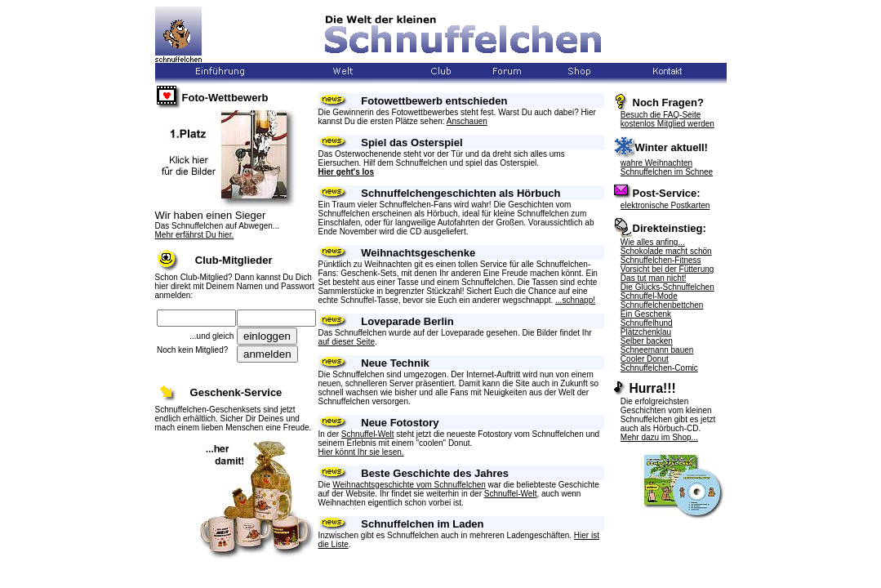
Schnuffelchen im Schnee (667, 171)
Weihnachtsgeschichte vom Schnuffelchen (409, 484)
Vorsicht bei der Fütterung (667, 269)
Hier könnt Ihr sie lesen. (361, 452)
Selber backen (647, 340)
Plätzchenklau (646, 331)
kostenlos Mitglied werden (667, 123)
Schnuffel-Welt (367, 434)
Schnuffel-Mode (649, 296)
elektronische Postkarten (665, 205)
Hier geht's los (346, 171)
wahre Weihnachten (656, 162)
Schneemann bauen (657, 349)
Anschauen (467, 121)
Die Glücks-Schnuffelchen (667, 287)
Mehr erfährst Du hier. (194, 234)
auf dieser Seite (347, 341)
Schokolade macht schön (666, 251)
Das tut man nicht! (654, 278)
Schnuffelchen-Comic (659, 367)
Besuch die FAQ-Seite (661, 114)
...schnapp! (575, 300)
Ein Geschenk (646, 314)
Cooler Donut (645, 358)
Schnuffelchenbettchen (662, 305)
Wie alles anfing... (653, 242)
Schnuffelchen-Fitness (661, 260)
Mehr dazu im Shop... (659, 437)
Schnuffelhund (647, 322)
